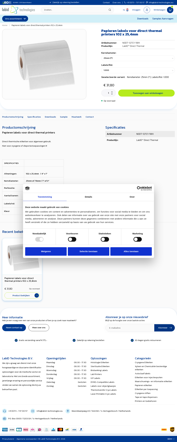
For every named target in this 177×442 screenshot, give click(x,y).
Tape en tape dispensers (146, 397)
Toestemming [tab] (45, 197)
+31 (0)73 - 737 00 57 (134, 2)
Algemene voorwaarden (26, 438)
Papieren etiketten (143, 385)
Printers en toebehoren (145, 401)
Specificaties (34, 116)
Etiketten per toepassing (146, 389)
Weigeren (46, 251)
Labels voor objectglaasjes (103, 386)
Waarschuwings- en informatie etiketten (153, 381)
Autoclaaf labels (142, 373)
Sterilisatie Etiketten (100, 366)
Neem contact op (14, 327)
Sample (64, 116)
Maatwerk (77, 116)
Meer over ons (38, 327)
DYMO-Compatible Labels (102, 382)
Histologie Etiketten (100, 362)
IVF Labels (95, 378)
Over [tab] (132, 197)
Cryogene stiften (143, 393)
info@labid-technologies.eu (159, 2)
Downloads (142, 18)
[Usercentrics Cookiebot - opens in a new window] (139, 188)
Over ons (117, 2)
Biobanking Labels (99, 370)
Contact (106, 2)
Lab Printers (96, 374)
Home (4, 25)
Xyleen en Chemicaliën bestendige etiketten (151, 368)
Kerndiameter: (108, 53)
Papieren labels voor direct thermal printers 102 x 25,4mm (37, 25)
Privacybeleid (8, 438)
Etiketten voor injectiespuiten (148, 377)
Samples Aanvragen (162, 18)
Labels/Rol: (107, 65)
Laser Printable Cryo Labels (103, 393)
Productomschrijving (12, 116)
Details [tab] (88, 197)
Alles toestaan (131, 251)
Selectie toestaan (89, 251)
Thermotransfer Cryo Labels (104, 390)
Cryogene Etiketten (144, 362)
